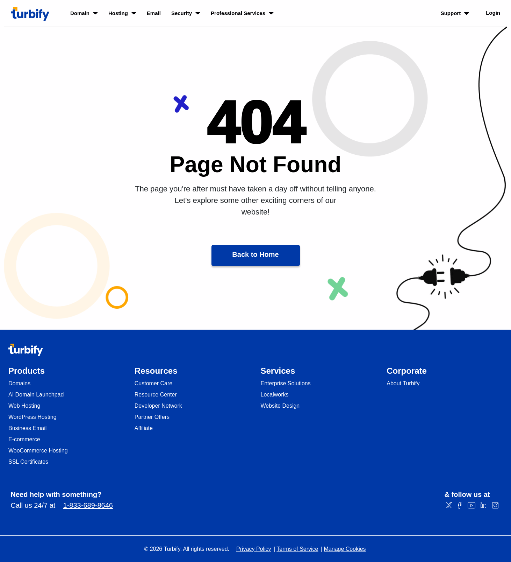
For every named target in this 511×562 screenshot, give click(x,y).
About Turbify (403, 383)
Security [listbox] (185, 13)
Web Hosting (24, 406)
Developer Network (158, 406)
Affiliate (144, 428)
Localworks (275, 395)
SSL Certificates (28, 462)
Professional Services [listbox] (242, 13)
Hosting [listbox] (122, 13)
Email (154, 13)
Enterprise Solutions (286, 383)
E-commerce (24, 439)
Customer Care (153, 383)
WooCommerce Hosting (38, 451)
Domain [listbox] (84, 13)
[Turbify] (30, 14)
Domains (19, 383)
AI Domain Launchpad (36, 395)
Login (493, 13)
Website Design (280, 406)
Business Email (27, 428)
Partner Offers (152, 417)
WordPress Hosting (32, 417)
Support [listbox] (455, 13)
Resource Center (156, 395)
